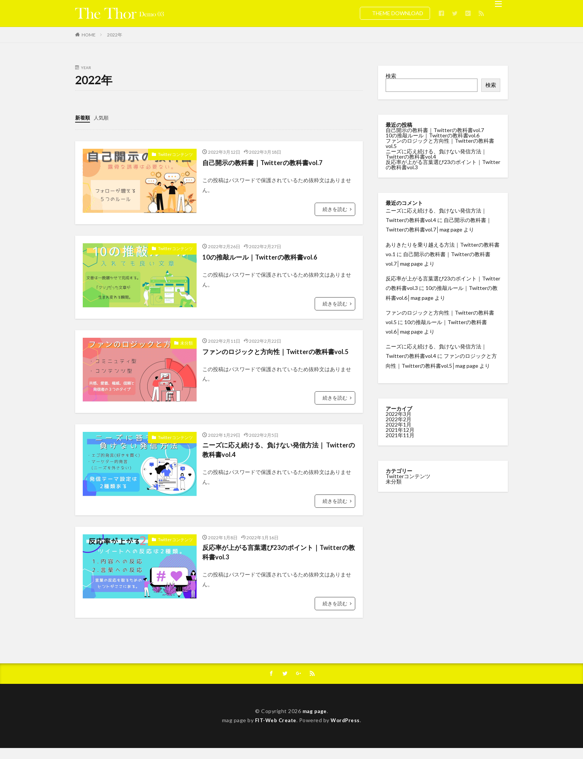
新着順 (83, 117)
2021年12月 (400, 429)
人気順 (103, 117)
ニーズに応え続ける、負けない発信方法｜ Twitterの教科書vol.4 (267, 459)
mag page (314, 722)
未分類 (187, 342)
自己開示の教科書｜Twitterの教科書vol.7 (266, 161)
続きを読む (336, 208)
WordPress (346, 731)
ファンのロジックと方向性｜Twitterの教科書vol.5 (272, 355)
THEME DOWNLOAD (398, 13)
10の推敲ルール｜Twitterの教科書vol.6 (263, 256)
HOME (89, 35)
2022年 (114, 35)
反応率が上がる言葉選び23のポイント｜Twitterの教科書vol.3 (276, 562)
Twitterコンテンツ (177, 153)
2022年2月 (398, 419)
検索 (391, 75)
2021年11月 (400, 434)
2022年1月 (398, 424)
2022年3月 (398, 413)
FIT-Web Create (275, 731)
